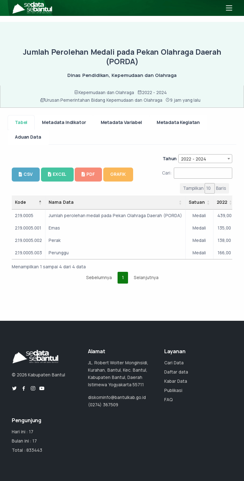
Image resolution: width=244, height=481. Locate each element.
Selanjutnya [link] (146, 277)
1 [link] (123, 277)
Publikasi (173, 390)
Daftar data (176, 372)
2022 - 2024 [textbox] (193, 159)
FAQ (168, 399)
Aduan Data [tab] (28, 137)
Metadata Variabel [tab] (121, 122)
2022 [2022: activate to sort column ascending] (222, 202)
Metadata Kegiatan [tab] (178, 122)
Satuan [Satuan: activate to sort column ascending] (197, 202)
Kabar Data (175, 381)
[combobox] (205, 158)
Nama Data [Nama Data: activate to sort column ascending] (61, 202)
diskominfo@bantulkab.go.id (117, 397)
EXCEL (57, 174)
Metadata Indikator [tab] (64, 122)
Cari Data (174, 363)
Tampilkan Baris (204, 188)
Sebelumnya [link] (99, 277)
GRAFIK (118, 174)
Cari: (197, 173)
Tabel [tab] (21, 122)
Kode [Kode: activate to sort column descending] (20, 202)
